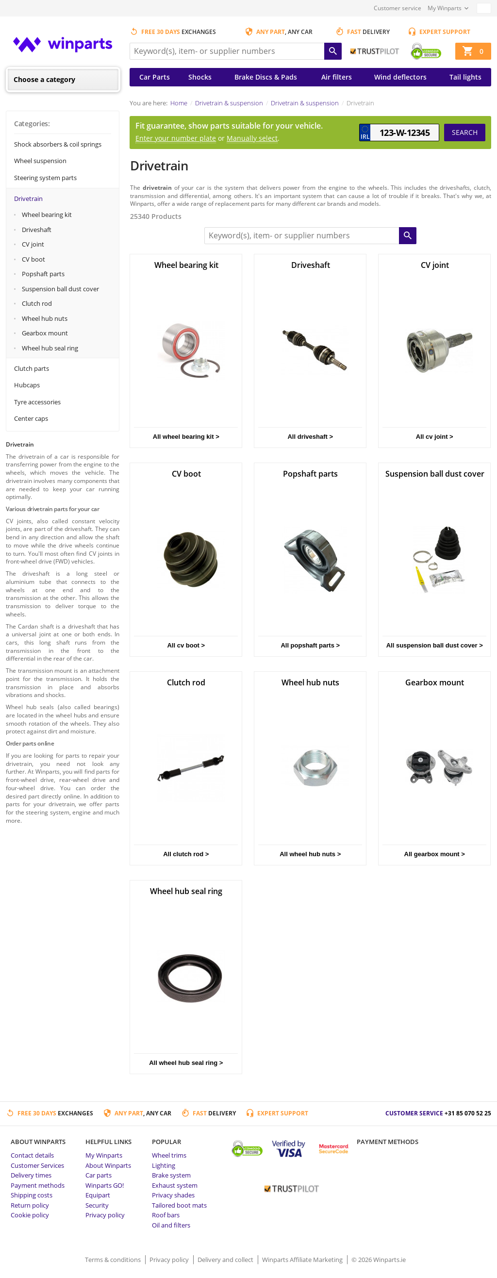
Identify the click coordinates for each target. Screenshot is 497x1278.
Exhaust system (175, 1185)
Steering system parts (45, 177)
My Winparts (445, 8)
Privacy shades (173, 1195)
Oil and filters (171, 1225)
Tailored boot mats (179, 1205)
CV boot (33, 259)
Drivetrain (28, 198)
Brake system (171, 1175)
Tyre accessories (37, 402)
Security (97, 1205)
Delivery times (31, 1175)
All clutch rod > (186, 854)
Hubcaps (27, 385)
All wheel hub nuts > (310, 854)
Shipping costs (31, 1195)
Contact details (32, 1155)
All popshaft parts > (310, 645)
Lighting (163, 1165)
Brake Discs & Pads (265, 77)
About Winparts (108, 1165)
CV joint (33, 244)
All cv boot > (186, 645)
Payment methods (38, 1185)
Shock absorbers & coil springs (57, 144)
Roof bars (166, 1215)
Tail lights (465, 77)
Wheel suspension (40, 160)
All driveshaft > (310, 436)
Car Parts (154, 77)
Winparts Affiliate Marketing (303, 1259)
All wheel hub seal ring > (186, 1062)
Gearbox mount (45, 333)
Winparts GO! (104, 1185)
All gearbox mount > (434, 854)
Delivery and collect (226, 1259)
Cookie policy (30, 1215)
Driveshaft (36, 229)
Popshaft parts (43, 273)
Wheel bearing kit (47, 214)
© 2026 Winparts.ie (378, 1259)
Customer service (397, 8)
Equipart (97, 1195)
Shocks (200, 77)
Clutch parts (31, 368)
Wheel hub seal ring (50, 348)
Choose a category (44, 79)
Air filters (336, 77)
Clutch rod (37, 303)
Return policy (30, 1205)
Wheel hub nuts (44, 318)
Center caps (31, 418)
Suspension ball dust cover (60, 288)
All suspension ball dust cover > (434, 645)
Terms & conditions (113, 1259)
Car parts (98, 1175)
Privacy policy (105, 1215)
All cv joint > (434, 436)
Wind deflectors (400, 77)
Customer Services (37, 1165)
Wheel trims (169, 1155)
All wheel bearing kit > (186, 436)
